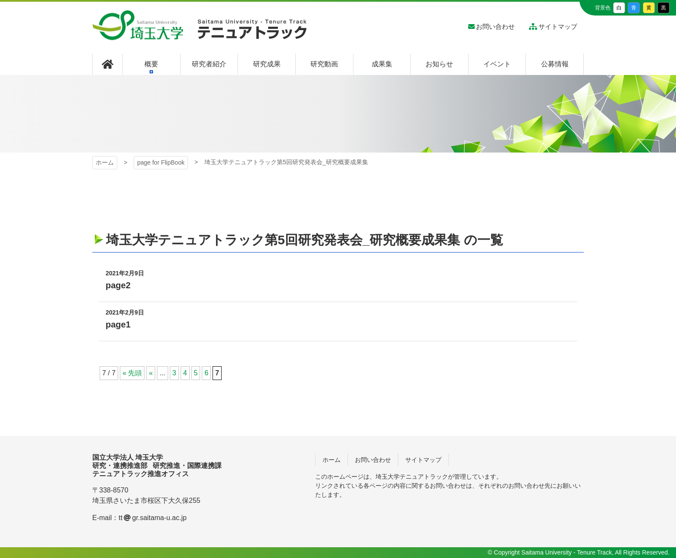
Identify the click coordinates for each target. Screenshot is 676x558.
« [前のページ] (151, 373)
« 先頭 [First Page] (132, 373)
